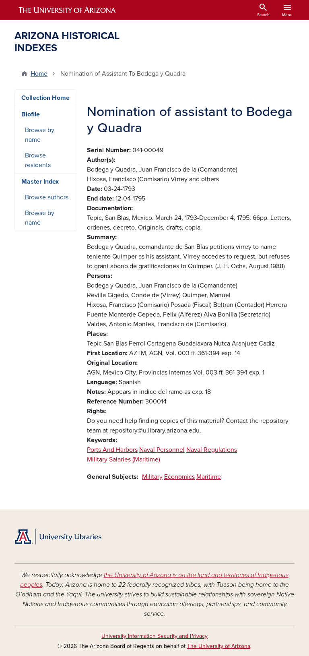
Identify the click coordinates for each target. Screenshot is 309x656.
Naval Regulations (211, 450)
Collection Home (45, 98)
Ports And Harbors (112, 450)
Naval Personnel (162, 450)
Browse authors (46, 197)
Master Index (40, 182)
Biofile (30, 114)
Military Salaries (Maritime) (123, 459)
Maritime (208, 477)
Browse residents (38, 160)
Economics (179, 477)
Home (39, 74)
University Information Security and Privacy (154, 636)
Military (152, 477)
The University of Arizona (218, 646)
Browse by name (39, 135)
